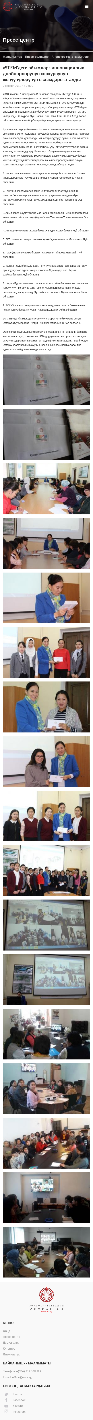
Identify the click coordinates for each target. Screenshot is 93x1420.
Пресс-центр (11, 1336)
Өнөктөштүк (11, 1354)
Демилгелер (11, 1342)
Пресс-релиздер (37, 56)
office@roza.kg (22, 1377)
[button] (87, 6)
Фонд (6, 1331)
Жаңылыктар (12, 56)
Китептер (9, 1348)
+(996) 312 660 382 (28, 1371)
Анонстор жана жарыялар (70, 56)
